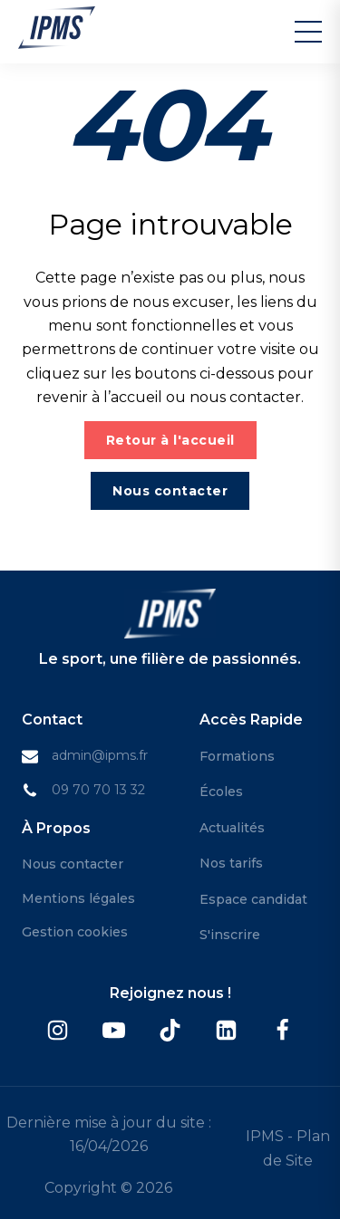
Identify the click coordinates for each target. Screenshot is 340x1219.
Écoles (221, 791)
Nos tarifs (231, 863)
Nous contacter (170, 491)
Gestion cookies (75, 932)
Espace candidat (253, 899)
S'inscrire (229, 934)
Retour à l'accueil (170, 440)
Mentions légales (78, 898)
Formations (237, 756)
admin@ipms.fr (100, 755)
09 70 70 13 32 (98, 790)
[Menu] (308, 32)
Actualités (232, 828)
